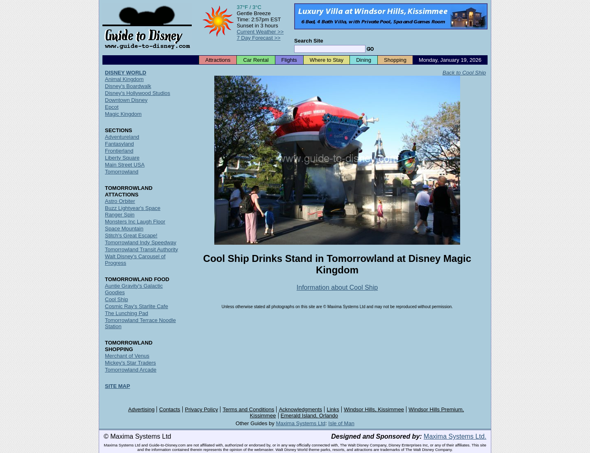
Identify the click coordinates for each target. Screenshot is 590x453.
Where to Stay (326, 60)
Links (333, 409)
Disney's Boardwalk (128, 86)
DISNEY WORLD (125, 73)
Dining (363, 60)
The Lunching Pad (126, 313)
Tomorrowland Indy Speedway (140, 242)
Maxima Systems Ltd (300, 423)
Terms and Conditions (249, 409)
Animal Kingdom (124, 79)
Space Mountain (124, 228)
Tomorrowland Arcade (131, 370)
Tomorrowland (121, 172)
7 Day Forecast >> (259, 38)
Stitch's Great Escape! (131, 235)
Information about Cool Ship (337, 287)
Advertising (141, 409)
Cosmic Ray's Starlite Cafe (136, 306)
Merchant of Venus (127, 356)
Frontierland (119, 151)
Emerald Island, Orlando (309, 415)
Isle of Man (341, 423)
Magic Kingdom (123, 114)
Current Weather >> (260, 32)
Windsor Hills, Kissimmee (374, 409)
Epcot (111, 107)
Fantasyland (119, 144)
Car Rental (255, 60)
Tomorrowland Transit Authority (141, 249)
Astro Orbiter (120, 201)
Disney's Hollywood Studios (137, 93)
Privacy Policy (201, 409)
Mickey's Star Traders (130, 363)
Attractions (217, 60)
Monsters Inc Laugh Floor (135, 222)
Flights (289, 60)
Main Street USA (125, 165)
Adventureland (122, 137)
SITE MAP (117, 386)
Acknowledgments (300, 409)
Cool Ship (116, 299)
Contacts (169, 409)
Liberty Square (122, 158)
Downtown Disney (126, 100)
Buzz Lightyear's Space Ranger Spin (132, 211)
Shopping (395, 60)
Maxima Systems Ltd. (455, 436)
